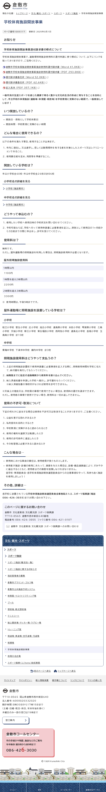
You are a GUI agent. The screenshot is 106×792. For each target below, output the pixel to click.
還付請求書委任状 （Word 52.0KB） (27, 77)
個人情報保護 (42, 680)
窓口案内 (10, 720)
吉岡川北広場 (14, 656)
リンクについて (77, 680)
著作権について (59, 680)
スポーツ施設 (71, 13)
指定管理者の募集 (16, 576)
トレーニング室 (14, 629)
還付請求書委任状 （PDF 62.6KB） (26, 82)
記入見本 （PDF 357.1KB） (23, 88)
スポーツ (58, 13)
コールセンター (66, 790)
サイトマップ (9, 680)
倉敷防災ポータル (93, 790)
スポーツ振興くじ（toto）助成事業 (24, 663)
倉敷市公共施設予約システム (21, 589)
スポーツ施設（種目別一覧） (20, 562)
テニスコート (13, 616)
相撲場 (11, 643)
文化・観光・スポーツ (40, 13)
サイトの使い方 (95, 680)
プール (11, 603)
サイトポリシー (25, 680)
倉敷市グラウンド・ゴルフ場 (20, 583)
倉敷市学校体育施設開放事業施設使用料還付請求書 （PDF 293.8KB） (45, 72)
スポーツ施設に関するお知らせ (22, 569)
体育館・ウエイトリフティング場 (22, 596)
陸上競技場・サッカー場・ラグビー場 (24, 623)
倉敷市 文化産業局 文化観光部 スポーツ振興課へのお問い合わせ (45, 526)
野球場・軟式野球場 (17, 609)
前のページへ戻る (42, 671)
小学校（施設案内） (15, 188)
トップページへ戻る (67, 671)
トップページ (22, 13)
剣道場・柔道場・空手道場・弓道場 (23, 636)
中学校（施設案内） (15, 205)
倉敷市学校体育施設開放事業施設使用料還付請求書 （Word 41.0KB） (44, 67)
